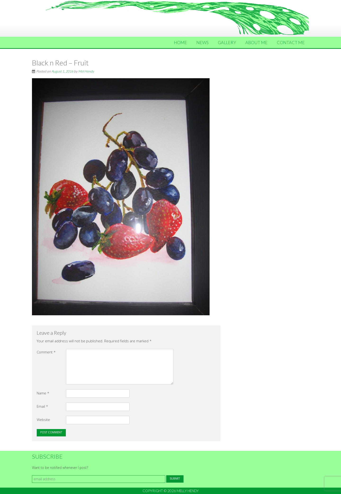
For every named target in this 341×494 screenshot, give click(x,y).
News (202, 42)
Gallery (227, 42)
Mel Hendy (86, 71)
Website (43, 419)
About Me (256, 42)
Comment (46, 352)
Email (42, 406)
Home (180, 42)
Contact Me (291, 42)
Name (43, 393)
